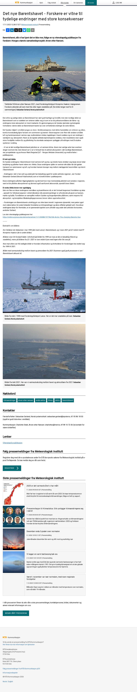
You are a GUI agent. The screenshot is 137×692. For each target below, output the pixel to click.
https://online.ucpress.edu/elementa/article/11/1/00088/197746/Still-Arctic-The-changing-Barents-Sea (41, 217)
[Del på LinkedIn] (12, 30)
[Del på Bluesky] (24, 30)
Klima (50, 400)
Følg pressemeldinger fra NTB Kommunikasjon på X (21, 669)
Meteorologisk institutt (30, 25)
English (10, 681)
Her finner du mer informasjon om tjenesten (19, 644)
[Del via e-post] (32, 30)
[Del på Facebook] (8, 30)
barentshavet (68, 400)
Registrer (12, 468)
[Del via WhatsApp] (28, 30)
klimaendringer (10, 400)
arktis (57, 400)
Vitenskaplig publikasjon (12, 443)
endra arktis (40, 400)
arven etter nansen (25, 400)
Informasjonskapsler (10, 673)
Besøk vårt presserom (16, 613)
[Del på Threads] (20, 30)
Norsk (5, 681)
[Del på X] (16, 30)
